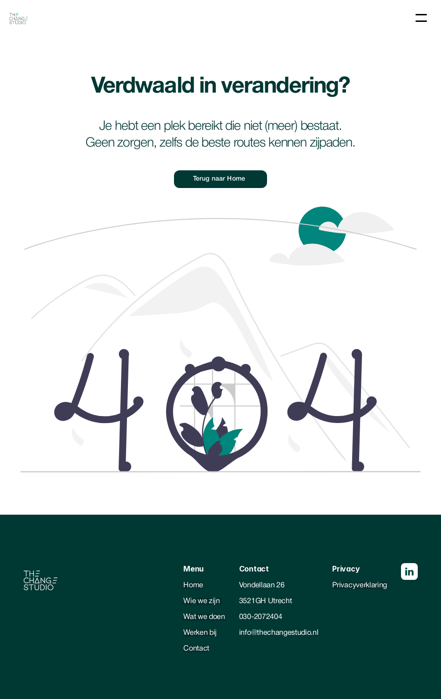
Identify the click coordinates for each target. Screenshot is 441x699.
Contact (196, 648)
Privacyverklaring (359, 585)
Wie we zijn (202, 601)
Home (193, 585)
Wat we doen (204, 617)
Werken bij (200, 633)
